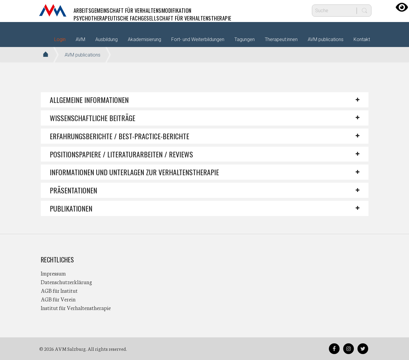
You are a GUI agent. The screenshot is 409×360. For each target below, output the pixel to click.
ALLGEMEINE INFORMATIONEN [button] (89, 99)
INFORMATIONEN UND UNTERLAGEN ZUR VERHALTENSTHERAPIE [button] (134, 172)
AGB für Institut (59, 290)
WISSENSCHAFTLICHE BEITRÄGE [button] (92, 117)
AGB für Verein (58, 299)
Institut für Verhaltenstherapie (76, 308)
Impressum (53, 273)
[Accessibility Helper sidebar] (402, 7)
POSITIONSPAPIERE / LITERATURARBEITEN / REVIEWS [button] (121, 154)
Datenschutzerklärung (66, 282)
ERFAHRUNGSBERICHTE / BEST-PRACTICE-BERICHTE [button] (119, 136)
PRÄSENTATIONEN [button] (73, 190)
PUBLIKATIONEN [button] (71, 208)
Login (60, 39)
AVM (53, 10)
